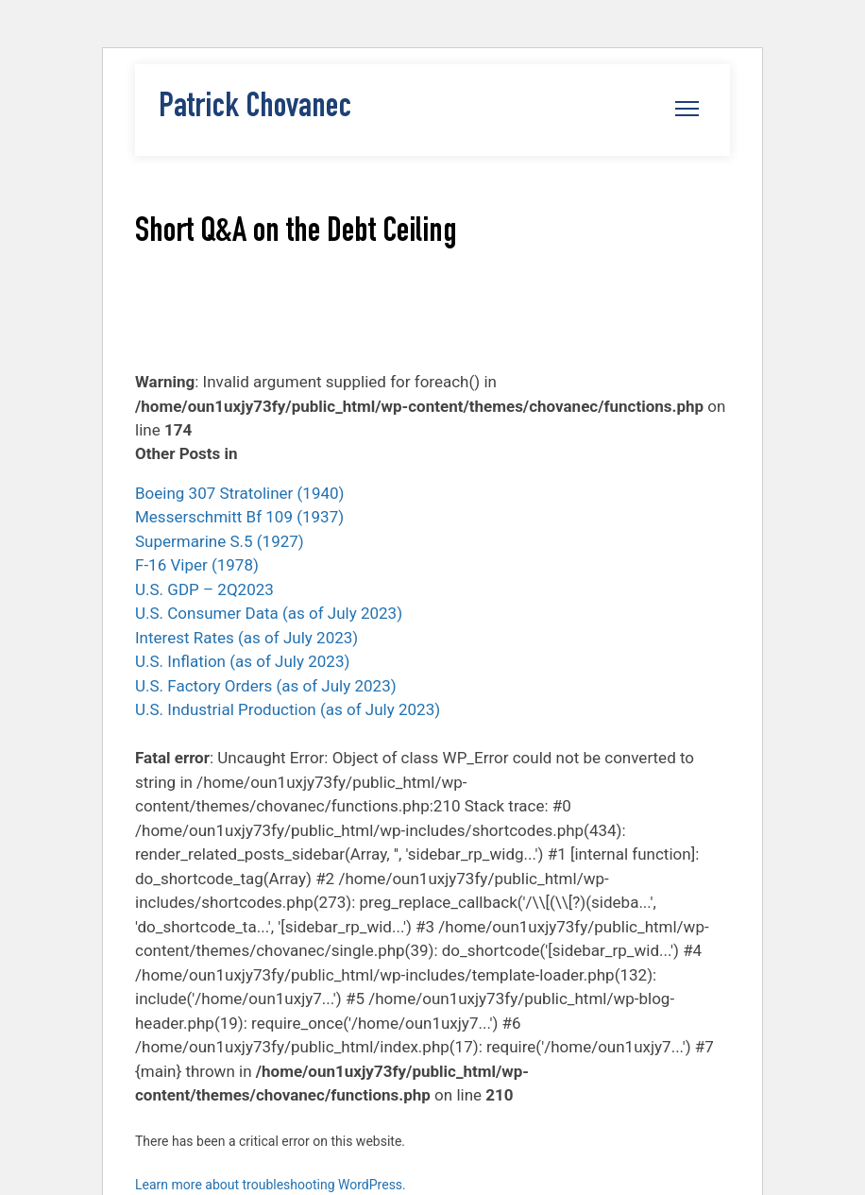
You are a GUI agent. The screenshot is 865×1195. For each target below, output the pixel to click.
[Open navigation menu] (687, 109)
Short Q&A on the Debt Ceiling (296, 233)
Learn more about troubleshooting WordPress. (270, 1184)
